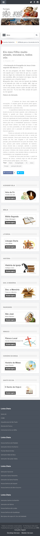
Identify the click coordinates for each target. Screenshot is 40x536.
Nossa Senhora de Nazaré (9, 483)
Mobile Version (27, 533)
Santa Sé (3, 414)
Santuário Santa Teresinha (9, 476)
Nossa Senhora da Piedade (9, 443)
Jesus (31, 163)
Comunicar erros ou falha (9, 430)
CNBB (2, 418)
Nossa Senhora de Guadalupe (10, 512)
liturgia (6, 166)
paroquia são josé (16, 166)
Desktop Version (13, 533)
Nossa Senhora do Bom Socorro (11, 487)
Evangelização (19, 163)
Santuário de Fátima (7, 504)
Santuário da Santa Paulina (9, 480)
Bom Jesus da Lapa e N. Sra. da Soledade (13, 516)
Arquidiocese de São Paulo (9, 422)
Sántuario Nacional (7, 472)
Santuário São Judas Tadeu (9, 459)
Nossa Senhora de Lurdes (9, 508)
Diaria (10, 163)
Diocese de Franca (6, 426)
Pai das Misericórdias (7, 451)
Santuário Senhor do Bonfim (10, 500)
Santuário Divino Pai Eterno (9, 447)
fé (26, 163)
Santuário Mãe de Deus (8, 455)
